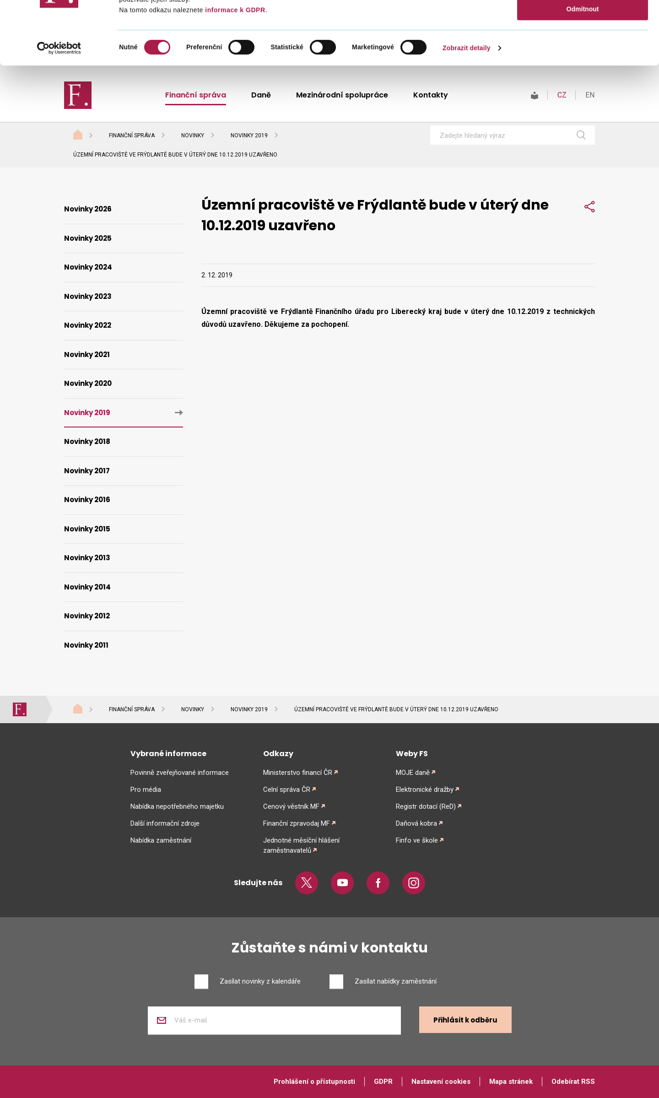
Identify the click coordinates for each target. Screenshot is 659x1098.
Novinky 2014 (87, 587)
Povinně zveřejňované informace (179, 772)
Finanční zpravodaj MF (296, 823)
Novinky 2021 (87, 354)
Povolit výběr (582, 47)
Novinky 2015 (87, 529)
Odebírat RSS (573, 1081)
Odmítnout (583, 72)
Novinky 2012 (87, 616)
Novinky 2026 (88, 209)
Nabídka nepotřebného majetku (177, 806)
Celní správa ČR (286, 789)
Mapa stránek (511, 1081)
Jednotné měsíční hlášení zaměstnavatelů (301, 845)
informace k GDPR (234, 73)
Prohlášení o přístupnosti (314, 1081)
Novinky (192, 135)
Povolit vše (583, 22)
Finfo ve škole (417, 840)
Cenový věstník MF (291, 806)
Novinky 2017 (87, 471)
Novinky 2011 (86, 645)
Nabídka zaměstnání (160, 840)
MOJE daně (413, 772)
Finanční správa (132, 135)
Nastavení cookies (440, 1081)
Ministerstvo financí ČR (297, 772)
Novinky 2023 (88, 296)
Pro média (145, 789)
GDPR (383, 1081)
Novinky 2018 (87, 441)
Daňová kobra (416, 823)
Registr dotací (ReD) (426, 806)
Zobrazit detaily (467, 111)
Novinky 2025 (88, 238)
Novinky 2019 (249, 135)
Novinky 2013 (87, 558)
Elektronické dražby (425, 789)
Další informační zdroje (165, 823)
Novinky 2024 (88, 267)
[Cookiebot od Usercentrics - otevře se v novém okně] (59, 111)
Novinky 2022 (87, 325)
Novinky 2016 (87, 499)
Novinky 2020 (88, 383)
